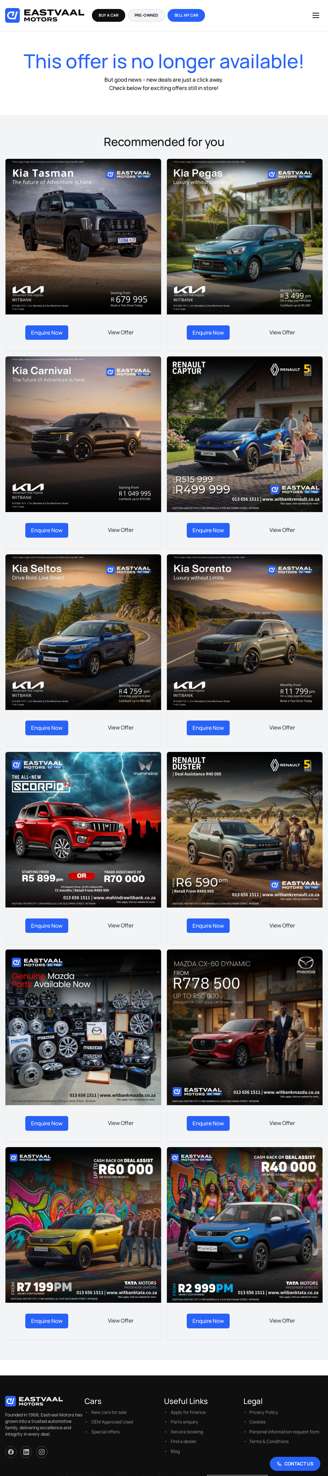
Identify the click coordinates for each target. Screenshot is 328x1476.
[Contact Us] (295, 1464)
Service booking (187, 1424)
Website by (225, 1470)
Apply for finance (188, 1405)
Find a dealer (183, 1434)
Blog (175, 1444)
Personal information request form (284, 1424)
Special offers (105, 1424)
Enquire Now (46, 332)
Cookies (257, 1415)
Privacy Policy (263, 1405)
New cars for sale (109, 1405)
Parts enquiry (184, 1415)
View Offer (121, 331)
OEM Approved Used (112, 1415)
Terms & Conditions (269, 1434)
